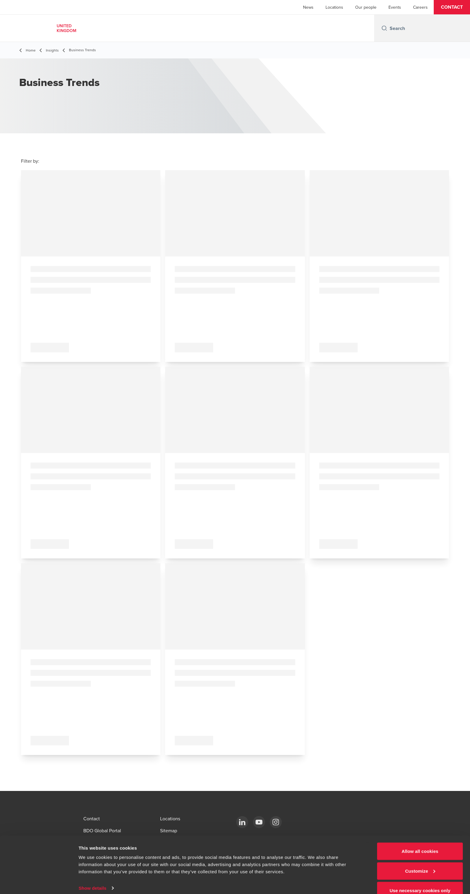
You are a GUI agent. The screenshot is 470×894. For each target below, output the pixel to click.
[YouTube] (259, 822)
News (308, 7)
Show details (92, 875)
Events (394, 7)
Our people (365, 7)
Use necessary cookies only (420, 878)
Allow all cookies (420, 838)
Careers (420, 7)
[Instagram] (276, 822)
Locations (334, 7)
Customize (420, 858)
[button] (452, 7)
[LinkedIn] (242, 822)
